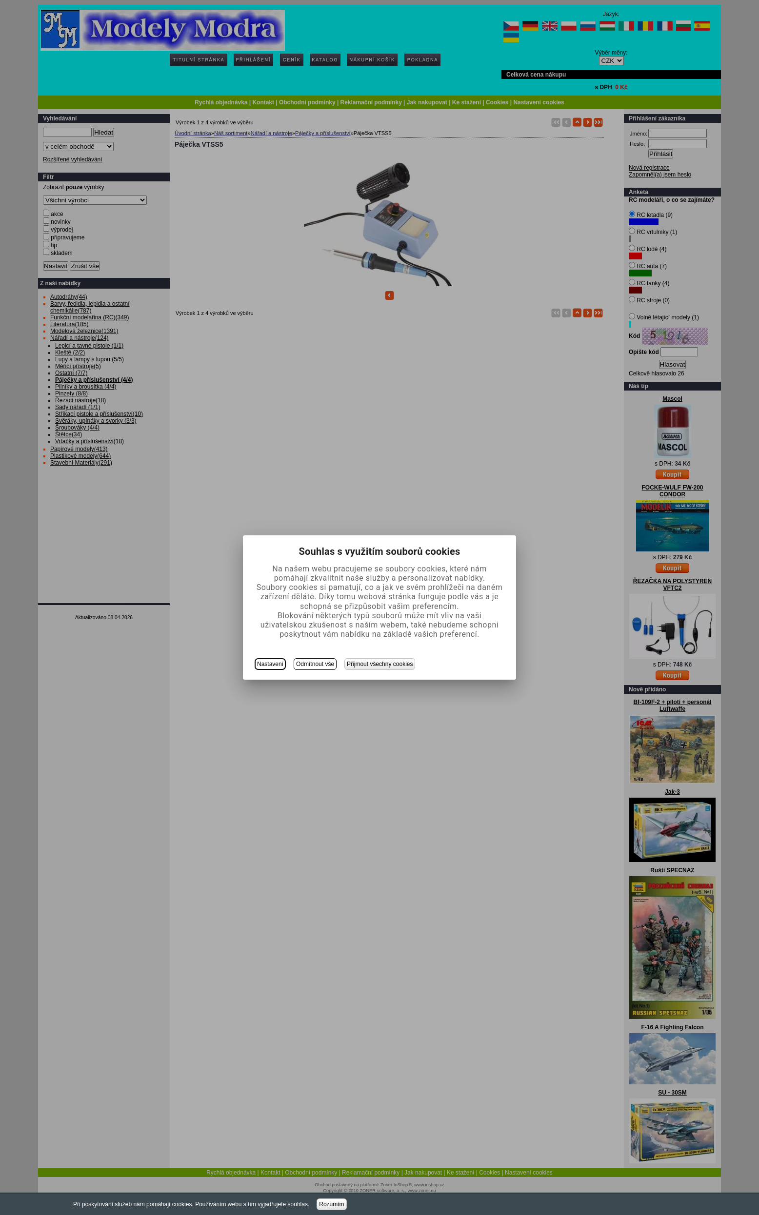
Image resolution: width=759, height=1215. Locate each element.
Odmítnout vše (315, 664)
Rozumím (331, 1204)
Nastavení (270, 664)
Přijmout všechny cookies (380, 664)
